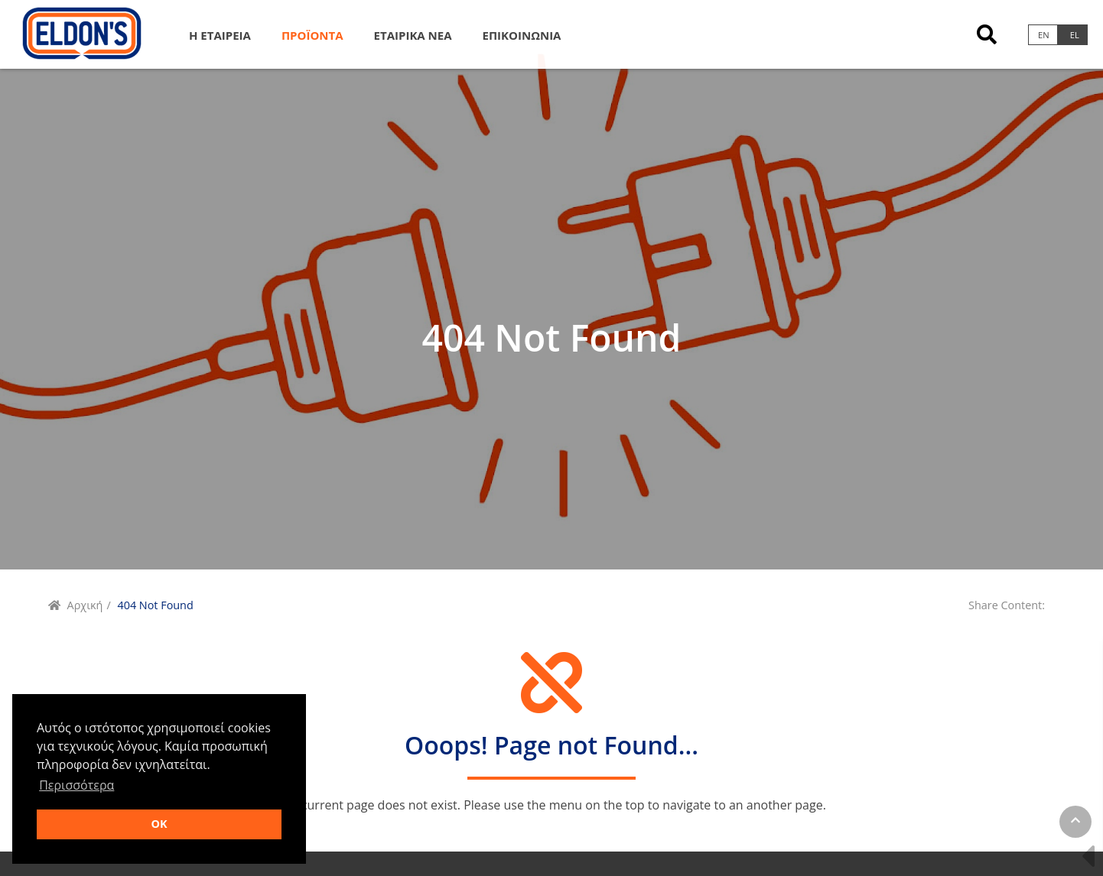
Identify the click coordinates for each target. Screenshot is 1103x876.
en (1043, 35)
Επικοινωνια (522, 35)
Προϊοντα (312, 35)
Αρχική (85, 605)
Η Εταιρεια (220, 35)
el (1074, 35)
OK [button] (159, 823)
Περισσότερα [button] (76, 785)
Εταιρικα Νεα (413, 35)
